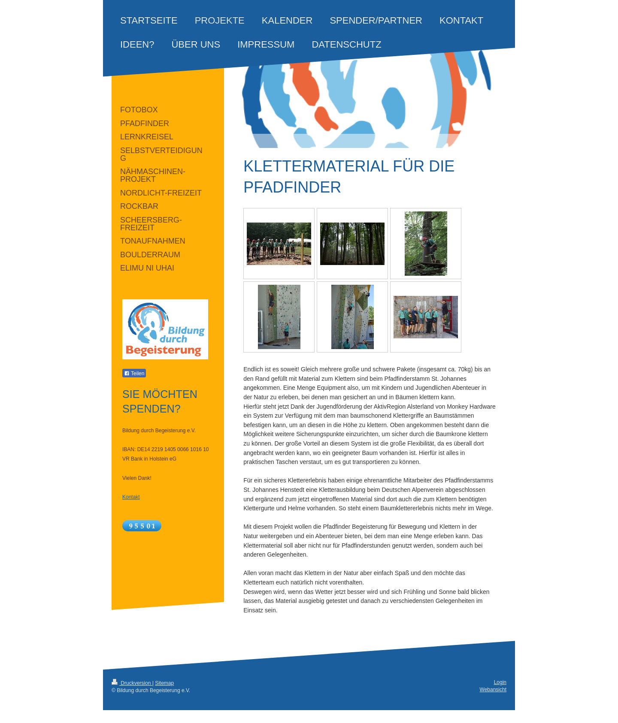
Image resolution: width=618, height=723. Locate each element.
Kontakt (131, 497)
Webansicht (493, 690)
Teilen (134, 374)
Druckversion (132, 683)
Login (500, 682)
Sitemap (164, 683)
